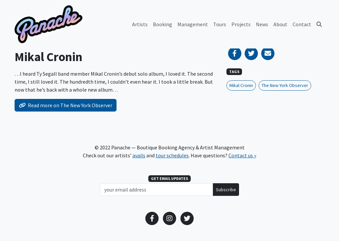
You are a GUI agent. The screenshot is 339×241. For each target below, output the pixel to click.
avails (138, 155)
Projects (241, 24)
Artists (140, 24)
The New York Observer (285, 85)
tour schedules (172, 155)
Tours (219, 24)
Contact (302, 24)
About (280, 24)
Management (192, 24)
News (262, 24)
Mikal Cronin (241, 85)
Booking (162, 24)
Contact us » (242, 155)
